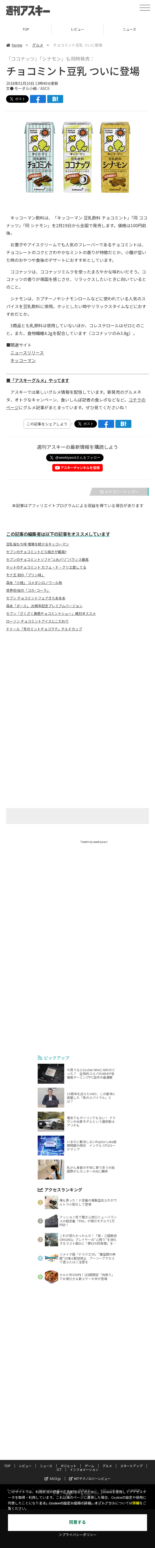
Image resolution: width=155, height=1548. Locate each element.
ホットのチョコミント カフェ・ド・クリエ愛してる (46, 567)
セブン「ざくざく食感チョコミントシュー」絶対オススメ (51, 613)
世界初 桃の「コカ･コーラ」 (28, 590)
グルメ (37, 45)
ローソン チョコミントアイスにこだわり (37, 621)
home (14, 45)
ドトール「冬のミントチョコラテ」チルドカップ (44, 629)
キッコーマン (23, 360)
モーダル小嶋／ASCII (31, 88)
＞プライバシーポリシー (78, 1535)
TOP (26, 29)
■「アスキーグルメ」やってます (37, 380)
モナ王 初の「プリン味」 (25, 575)
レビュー (77, 29)
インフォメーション (84, 1469)
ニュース (46, 1465)
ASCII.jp (53, 1478)
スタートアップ (131, 1465)
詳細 (135, 1503)
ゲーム (89, 1465)
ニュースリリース (27, 352)
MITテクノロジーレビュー (90, 1478)
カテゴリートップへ (119, 491)
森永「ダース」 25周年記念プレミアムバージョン (44, 606)
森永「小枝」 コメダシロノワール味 (34, 583)
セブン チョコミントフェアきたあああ (36, 598)
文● (10, 88)
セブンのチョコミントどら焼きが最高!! (36, 552)
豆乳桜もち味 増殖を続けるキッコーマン (37, 544)
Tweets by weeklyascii (93, 842)
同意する (77, 1522)
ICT (59, 1469)
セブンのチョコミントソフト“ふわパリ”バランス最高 (47, 559)
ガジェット (68, 1465)
